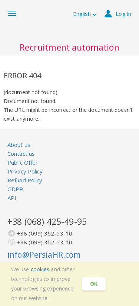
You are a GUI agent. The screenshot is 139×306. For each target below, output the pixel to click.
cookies (40, 269)
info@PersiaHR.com (44, 254)
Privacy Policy (25, 171)
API (11, 198)
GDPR (15, 189)
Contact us (21, 153)
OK (93, 283)
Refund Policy (24, 180)
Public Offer (22, 162)
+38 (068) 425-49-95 (47, 221)
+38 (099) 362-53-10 (44, 233)
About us (18, 144)
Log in (118, 13)
